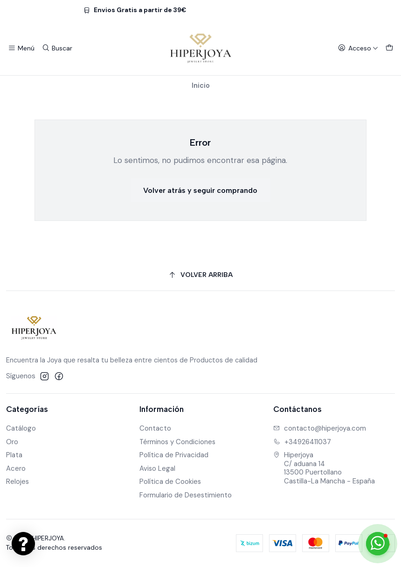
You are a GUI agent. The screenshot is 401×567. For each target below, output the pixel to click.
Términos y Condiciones (177, 442)
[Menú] (21, 48)
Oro (12, 442)
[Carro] (389, 48)
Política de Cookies (170, 481)
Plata (14, 455)
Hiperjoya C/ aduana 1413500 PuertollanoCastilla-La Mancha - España (324, 468)
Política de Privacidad (173, 455)
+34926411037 (302, 442)
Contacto (155, 428)
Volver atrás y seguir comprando (200, 190)
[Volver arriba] (200, 275)
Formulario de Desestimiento (185, 495)
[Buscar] (57, 48)
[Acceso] (358, 48)
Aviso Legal (157, 468)
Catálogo (21, 428)
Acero (16, 468)
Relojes (17, 481)
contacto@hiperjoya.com (319, 428)
